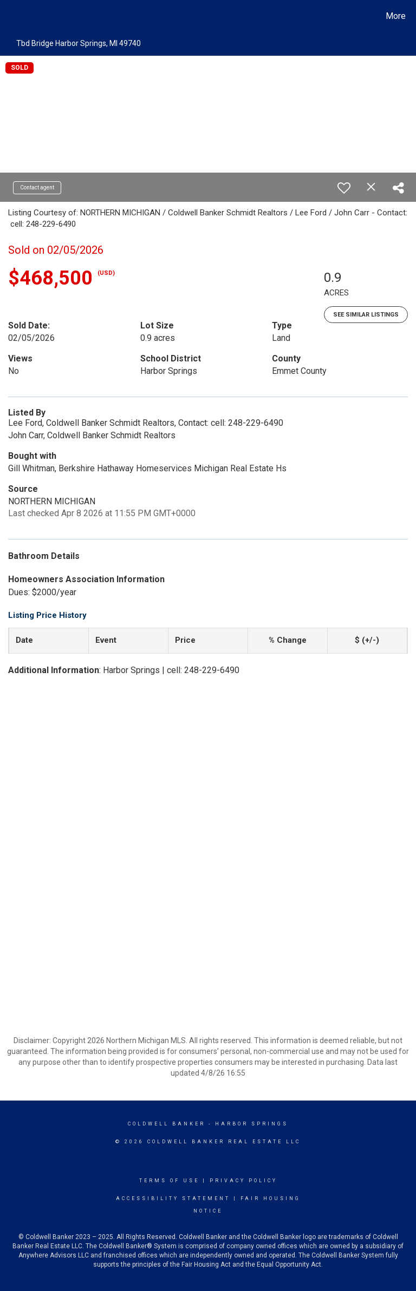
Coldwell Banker (166, 1124)
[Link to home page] (10, 16)
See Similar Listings (366, 314)
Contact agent (37, 187)
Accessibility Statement (173, 1198)
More (396, 16)
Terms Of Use (169, 1180)
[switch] (344, 187)
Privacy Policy (243, 1180)
